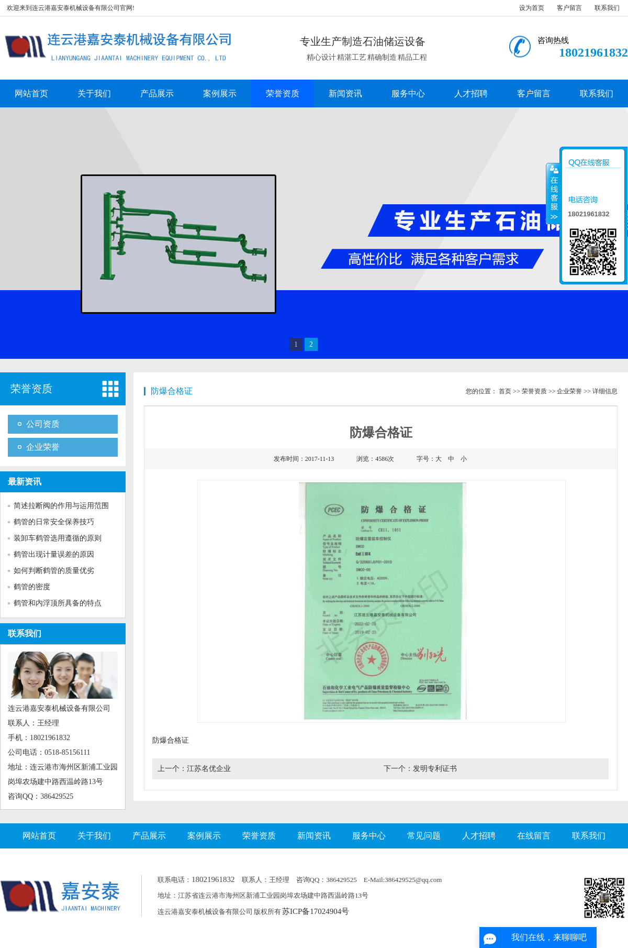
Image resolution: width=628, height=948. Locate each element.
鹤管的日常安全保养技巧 (54, 522)
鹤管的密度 (32, 587)
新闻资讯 (345, 93)
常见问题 (424, 835)
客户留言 (569, 8)
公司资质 (43, 424)
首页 (505, 391)
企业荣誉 (43, 447)
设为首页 (531, 8)
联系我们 (607, 8)
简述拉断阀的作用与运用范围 (61, 506)
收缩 (553, 193)
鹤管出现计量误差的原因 (54, 554)
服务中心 (408, 93)
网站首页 (31, 93)
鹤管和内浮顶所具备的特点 (58, 603)
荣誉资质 (282, 93)
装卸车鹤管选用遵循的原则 (58, 538)
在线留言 (534, 835)
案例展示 (220, 93)
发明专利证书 (435, 769)
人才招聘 (471, 93)
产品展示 (157, 93)
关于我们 (94, 93)
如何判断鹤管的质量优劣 (54, 571)
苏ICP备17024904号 (315, 911)
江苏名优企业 (209, 769)
